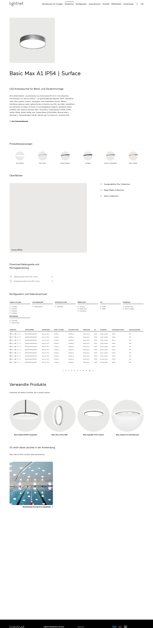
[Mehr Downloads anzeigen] (20, 418)
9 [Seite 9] (86, 455)
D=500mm (14, 395)
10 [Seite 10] (89, 455)
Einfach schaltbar (129, 393)
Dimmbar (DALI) (129, 391)
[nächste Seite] (93, 455)
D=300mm (14, 391)
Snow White (83, 395)
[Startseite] (16, 4)
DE (142, 4)
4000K (104, 393)
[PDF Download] (11, 418)
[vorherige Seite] (60, 455)
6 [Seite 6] (77, 455)
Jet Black (82, 391)
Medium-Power (16, 407)
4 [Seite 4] (71, 455)
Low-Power (14, 405)
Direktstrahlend (38, 391)
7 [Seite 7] (80, 455)
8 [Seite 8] (83, 455)
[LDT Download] (16, 418)
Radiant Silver (83, 393)
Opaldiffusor (60, 391)
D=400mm (14, 393)
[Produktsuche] (137, 4)
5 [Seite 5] (74, 455)
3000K (104, 391)
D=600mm (14, 397)
